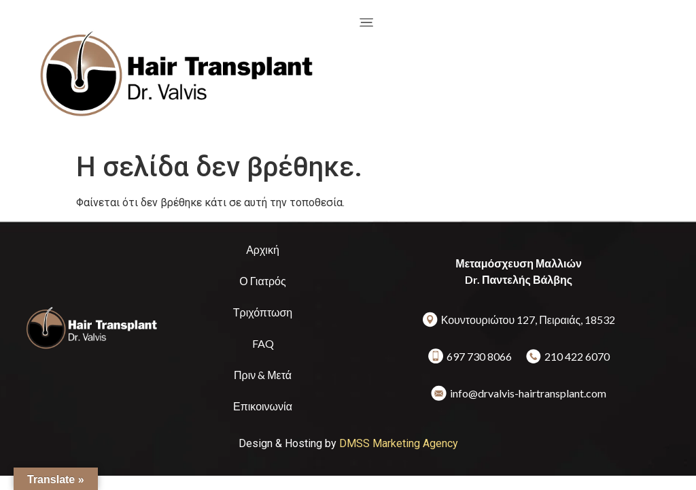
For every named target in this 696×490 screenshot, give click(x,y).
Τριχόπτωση (262, 312)
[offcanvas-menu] (366, 22)
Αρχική (262, 249)
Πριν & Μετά (263, 374)
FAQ (263, 343)
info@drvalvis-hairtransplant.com (528, 393)
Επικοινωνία (262, 405)
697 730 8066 (479, 356)
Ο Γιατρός (262, 280)
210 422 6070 (577, 356)
